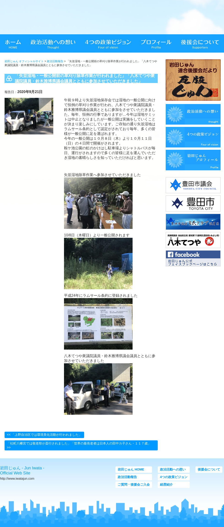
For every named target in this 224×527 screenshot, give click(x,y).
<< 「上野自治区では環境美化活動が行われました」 (44, 434)
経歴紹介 (166, 484)
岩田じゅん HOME (131, 469)
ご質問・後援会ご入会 (134, 484)
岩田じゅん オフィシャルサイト (24, 61)
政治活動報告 (55, 61)
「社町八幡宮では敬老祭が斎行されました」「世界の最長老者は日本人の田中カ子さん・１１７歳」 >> (79, 445)
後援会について (209, 469)
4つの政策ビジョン (173, 477)
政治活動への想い (173, 469)
